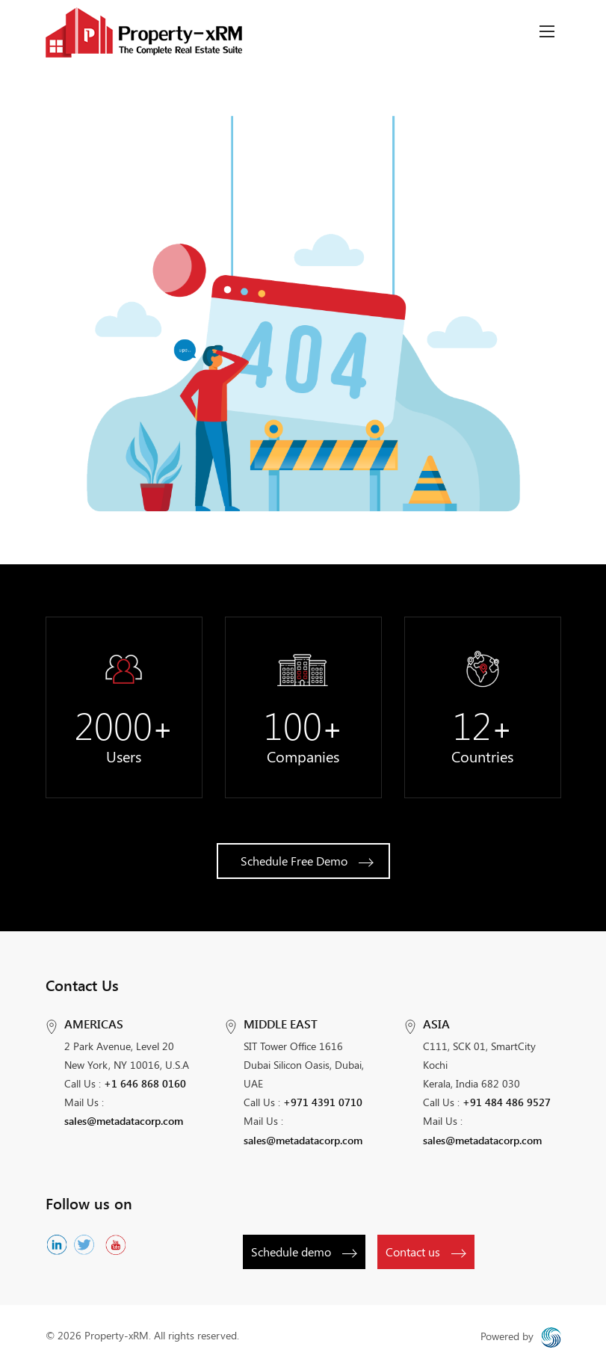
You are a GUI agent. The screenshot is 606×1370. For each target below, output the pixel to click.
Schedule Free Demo (306, 860)
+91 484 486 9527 (507, 1102)
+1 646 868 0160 (145, 1083)
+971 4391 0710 (322, 1102)
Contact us (425, 1251)
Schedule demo (303, 1251)
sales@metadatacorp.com (123, 1121)
